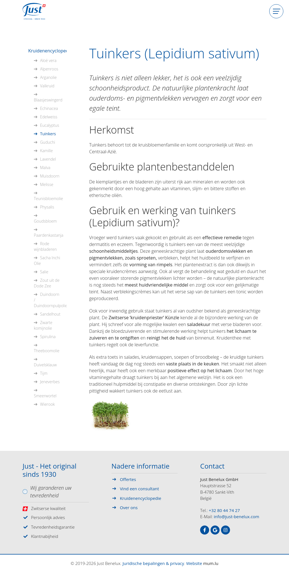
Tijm (43, 373)
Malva (45, 167)
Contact (212, 466)
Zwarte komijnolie (43, 325)
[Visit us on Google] (215, 530)
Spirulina (48, 336)
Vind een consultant (139, 488)
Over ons (129, 507)
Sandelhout (50, 314)
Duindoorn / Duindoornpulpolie (50, 300)
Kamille (46, 150)
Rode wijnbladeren (45, 246)
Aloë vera (48, 60)
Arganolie (48, 77)
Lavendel (48, 159)
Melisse (46, 184)
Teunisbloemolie (48, 198)
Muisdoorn (50, 176)
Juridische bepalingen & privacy (153, 563)
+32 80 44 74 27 (224, 510)
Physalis (47, 207)
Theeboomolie (46, 350)
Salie (44, 271)
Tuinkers (48, 133)
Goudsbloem (45, 221)
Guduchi (47, 142)
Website (194, 563)
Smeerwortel (45, 395)
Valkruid (47, 85)
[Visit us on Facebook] (204, 530)
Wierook (47, 404)
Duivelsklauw (45, 364)
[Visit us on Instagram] (225, 530)
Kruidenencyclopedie (47, 51)
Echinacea (49, 108)
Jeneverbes (50, 381)
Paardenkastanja (48, 235)
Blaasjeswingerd (48, 100)
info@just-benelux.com (236, 516)
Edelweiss (48, 116)
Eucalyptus (49, 125)
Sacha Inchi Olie (47, 260)
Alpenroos (49, 69)
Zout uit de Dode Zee (47, 283)
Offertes (128, 479)
